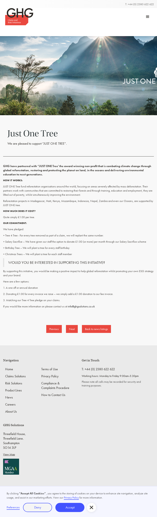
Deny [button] (37, 507)
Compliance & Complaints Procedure (55, 385)
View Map (9, 454)
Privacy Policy (49, 376)
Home (9, 369)
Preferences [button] (13, 507)
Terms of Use (49, 369)
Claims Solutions (15, 376)
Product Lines (13, 390)
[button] (147, 17)
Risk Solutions (13, 383)
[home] (18, 16)
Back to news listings (96, 329)
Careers (10, 404)
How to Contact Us (53, 395)
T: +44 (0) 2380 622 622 (139, 4)
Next (72, 329)
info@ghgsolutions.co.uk (81, 306)
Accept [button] (70, 507)
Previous (54, 329)
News (9, 397)
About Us (11, 411)
